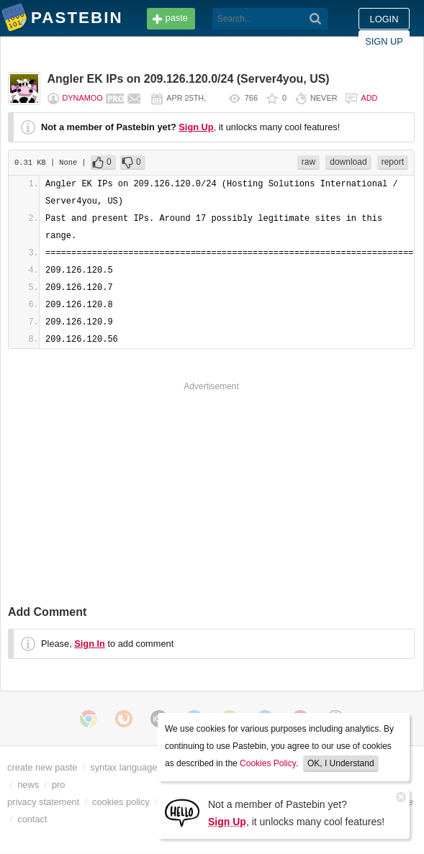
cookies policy (121, 801)
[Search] (316, 18)
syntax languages (126, 767)
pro (59, 784)
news (28, 784)
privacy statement (43, 801)
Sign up (384, 41)
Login (384, 19)
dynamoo (83, 98)
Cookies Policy (268, 763)
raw (308, 162)
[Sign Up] (182, 812)
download (348, 162)
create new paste (42, 767)
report (393, 162)
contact (32, 819)
